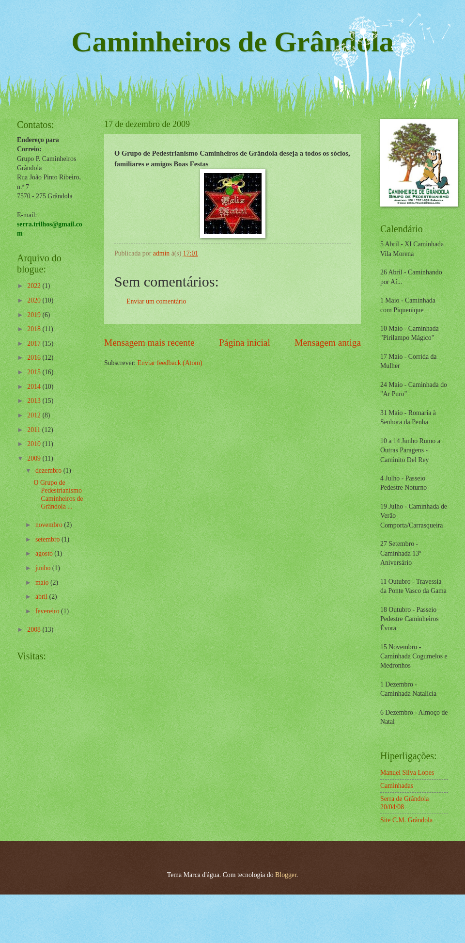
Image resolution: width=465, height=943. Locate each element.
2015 (34, 372)
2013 (34, 400)
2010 (34, 444)
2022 (34, 285)
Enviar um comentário (156, 301)
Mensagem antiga (327, 342)
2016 (34, 357)
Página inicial (244, 342)
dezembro (49, 470)
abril (42, 596)
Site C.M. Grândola (406, 820)
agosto (44, 553)
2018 (34, 329)
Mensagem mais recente (149, 342)
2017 (34, 343)
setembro (48, 539)
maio (42, 582)
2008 (34, 629)
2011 (34, 429)
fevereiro (48, 611)
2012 (34, 415)
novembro (49, 524)
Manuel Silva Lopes (407, 772)
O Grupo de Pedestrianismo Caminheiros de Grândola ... (58, 495)
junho (43, 568)
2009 (34, 458)
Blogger (285, 875)
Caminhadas (396, 785)
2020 (34, 300)
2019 (34, 315)
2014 (34, 386)
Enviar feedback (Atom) (170, 363)
